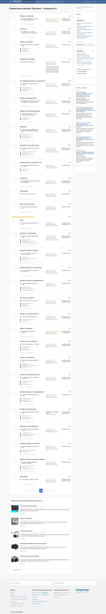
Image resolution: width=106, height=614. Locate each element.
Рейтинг (34, 597)
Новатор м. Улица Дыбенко (29, 426)
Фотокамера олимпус (26, 531)
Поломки (56, 597)
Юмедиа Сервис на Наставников (31, 267)
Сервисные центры (15, 6)
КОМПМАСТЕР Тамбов (27, 59)
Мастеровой (24, 191)
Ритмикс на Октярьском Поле (30, 374)
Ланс (21, 220)
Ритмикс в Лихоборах (27, 357)
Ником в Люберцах (26, 328)
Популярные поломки (16, 605)
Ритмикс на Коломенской (28, 341)
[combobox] (85, 20)
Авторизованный (82, 71)
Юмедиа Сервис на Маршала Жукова (32, 459)
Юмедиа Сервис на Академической (31, 280)
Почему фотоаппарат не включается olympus (33, 543)
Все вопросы (18, 570)
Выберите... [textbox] (81, 20)
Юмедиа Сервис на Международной (32, 392)
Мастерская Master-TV (27, 297)
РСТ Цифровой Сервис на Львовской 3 (32, 81)
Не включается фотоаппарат (28, 505)
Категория (79, 48)
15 (44, 490)
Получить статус (36, 592)
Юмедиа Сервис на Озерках (29, 250)
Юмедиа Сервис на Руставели (30, 443)
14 (40, 490)
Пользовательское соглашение (18, 597)
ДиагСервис (24, 476)
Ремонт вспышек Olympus (83, 56)
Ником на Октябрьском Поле (29, 313)
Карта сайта (13, 601)
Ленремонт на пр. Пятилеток (29, 145)
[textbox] (85, 44)
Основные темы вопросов (17, 603)
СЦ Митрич (23, 178)
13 (37, 490)
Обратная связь (36, 603)
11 (30, 490)
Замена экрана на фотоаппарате (29, 556)
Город (78, 17)
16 (47, 490)
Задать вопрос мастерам (60, 594)
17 (51, 490)
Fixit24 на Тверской (26, 42)
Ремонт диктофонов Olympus (84, 63)
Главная (12, 592)
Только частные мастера (84, 69)
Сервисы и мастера (29, 1)
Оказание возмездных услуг (18, 599)
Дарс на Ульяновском (27, 204)
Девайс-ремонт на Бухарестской (31, 162)
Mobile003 (23, 126)
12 (33, 490)
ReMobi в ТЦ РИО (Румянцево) (30, 111)
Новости (61, 1)
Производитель (81, 41)
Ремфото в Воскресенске (28, 98)
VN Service (23, 29)
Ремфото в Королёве (27, 16)
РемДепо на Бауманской (28, 409)
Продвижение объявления (39, 601)
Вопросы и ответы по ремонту (62, 592)
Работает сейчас (82, 73)
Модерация (35, 599)
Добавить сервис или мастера (40, 594)
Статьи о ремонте (52, 1)
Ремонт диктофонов (26, 518)
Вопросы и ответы (41, 1)
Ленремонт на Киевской (28, 233)
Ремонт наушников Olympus (84, 61)
